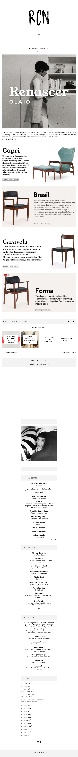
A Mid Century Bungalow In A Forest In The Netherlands (39, 650)
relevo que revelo (39, 531)
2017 (25, 686)
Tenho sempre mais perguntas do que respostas (39, 492)
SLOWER (39, 502)
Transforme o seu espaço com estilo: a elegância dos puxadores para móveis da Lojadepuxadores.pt (39, 506)
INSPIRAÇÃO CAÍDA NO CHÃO (39, 638)
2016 (26, 705)
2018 (26, 684)
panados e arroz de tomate (39, 489)
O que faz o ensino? (39, 498)
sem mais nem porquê (29, 701)
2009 (26, 726)
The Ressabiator (39, 496)
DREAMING (39, 660)
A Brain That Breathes (39, 573)
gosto (15, 321)
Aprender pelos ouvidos (39, 519)
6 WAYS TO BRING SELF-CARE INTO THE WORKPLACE (39, 596)
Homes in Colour (39, 642)
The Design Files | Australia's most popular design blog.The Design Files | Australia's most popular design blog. (39, 626)
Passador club (39, 537)
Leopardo (39, 524)
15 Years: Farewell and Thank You (39, 657)
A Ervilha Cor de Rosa (39, 511)
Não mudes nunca (39, 483)
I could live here (11, 352)
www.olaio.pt (9, 139)
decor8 (39, 666)
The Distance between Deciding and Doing (39, 561)
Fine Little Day (39, 588)
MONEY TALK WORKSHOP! (39, 585)
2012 (26, 717)
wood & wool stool (39, 566)
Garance (39, 579)
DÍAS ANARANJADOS (39, 662)
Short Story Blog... (39, 517)
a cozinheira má (67, 352)
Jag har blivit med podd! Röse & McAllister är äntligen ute (39, 604)
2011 (25, 720)
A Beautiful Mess (39, 553)
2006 (26, 735)
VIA (39, 608)
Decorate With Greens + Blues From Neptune (39, 669)
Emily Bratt (39, 590)
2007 (26, 732)
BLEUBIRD (39, 594)
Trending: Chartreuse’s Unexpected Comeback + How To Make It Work (39, 632)
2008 (26, 729)
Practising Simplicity (39, 571)
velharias (23, 321)
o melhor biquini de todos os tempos (35, 699)
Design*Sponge (39, 655)
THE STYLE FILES (39, 647)
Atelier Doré (39, 577)
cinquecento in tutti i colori (39, 568)
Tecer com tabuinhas (39, 513)
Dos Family (39, 601)
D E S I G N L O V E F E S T (39, 583)
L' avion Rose (39, 636)
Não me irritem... (39, 528)
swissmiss (39, 558)
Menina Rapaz (39, 522)
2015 (25, 708)
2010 (26, 723)
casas (8, 321)
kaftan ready (26, 696)
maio (26, 689)
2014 (26, 711)
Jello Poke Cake (39, 555)
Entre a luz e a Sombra (39, 644)
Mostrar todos (53, 540)
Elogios (39, 485)
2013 (26, 714)
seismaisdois (39, 535)
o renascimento (27, 691)
